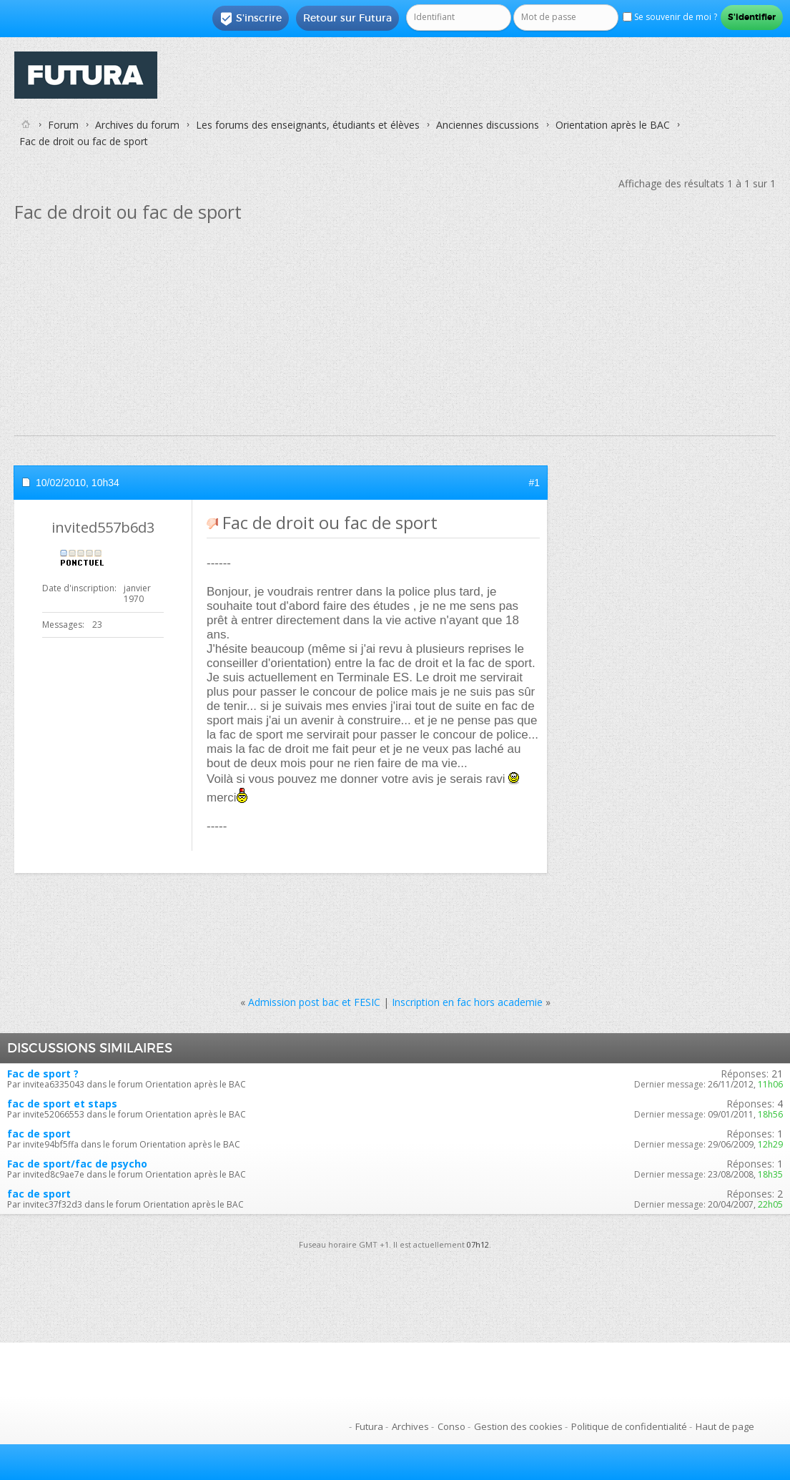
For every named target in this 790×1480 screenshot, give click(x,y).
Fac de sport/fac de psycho (77, 1163)
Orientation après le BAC (613, 125)
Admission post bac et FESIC (314, 1002)
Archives (410, 1426)
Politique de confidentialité (629, 1426)
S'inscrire (250, 18)
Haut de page (725, 1426)
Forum (63, 125)
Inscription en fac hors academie (467, 1002)
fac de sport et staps (62, 1103)
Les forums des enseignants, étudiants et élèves (308, 125)
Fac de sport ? (43, 1073)
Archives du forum (137, 125)
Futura (369, 1426)
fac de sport (39, 1133)
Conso (451, 1426)
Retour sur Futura (347, 17)
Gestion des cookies (518, 1426)
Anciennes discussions (487, 125)
